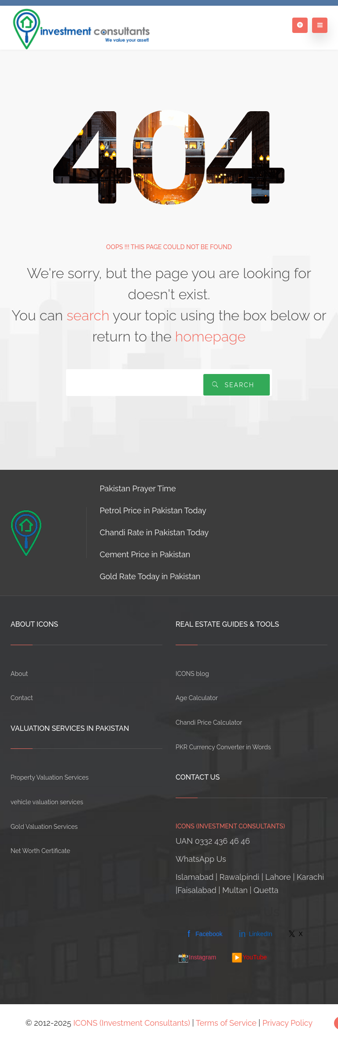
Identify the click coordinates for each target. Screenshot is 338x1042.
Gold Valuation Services (44, 826)
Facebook (203, 934)
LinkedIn (255, 934)
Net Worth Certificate (40, 850)
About (19, 673)
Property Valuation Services (49, 777)
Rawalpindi (240, 877)
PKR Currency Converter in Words (223, 747)
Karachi (310, 877)
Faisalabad (196, 890)
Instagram (197, 958)
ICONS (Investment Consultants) (131, 1022)
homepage (210, 336)
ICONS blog (192, 673)
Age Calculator (197, 697)
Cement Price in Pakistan (145, 554)
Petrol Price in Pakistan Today (153, 510)
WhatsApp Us (201, 859)
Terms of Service (226, 1022)
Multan (235, 890)
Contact (22, 697)
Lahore (278, 877)
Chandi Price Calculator (209, 722)
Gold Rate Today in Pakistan (150, 576)
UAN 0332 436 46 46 (213, 841)
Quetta (266, 890)
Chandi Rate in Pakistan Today (154, 532)
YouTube (249, 958)
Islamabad (194, 877)
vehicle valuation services (47, 802)
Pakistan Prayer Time (138, 488)
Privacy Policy (287, 1022)
